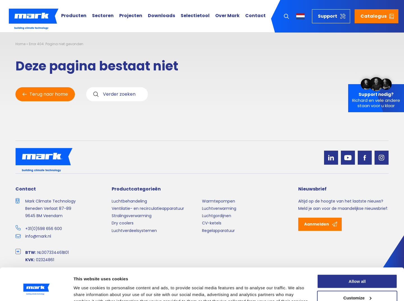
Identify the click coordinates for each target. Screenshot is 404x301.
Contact (255, 16)
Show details (87, 290)
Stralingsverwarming (132, 216)
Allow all (357, 254)
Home (20, 44)
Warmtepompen (218, 201)
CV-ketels (211, 223)
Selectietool (195, 16)
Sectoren (103, 16)
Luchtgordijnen (216, 216)
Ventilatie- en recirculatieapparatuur (148, 208)
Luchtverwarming (219, 208)
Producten (73, 16)
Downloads (161, 16)
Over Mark (227, 16)
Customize (357, 271)
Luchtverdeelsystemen (134, 230)
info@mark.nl (38, 236)
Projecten (130, 16)
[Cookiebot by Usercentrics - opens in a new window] (36, 290)
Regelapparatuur (218, 230)
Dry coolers (123, 223)
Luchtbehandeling (129, 201)
